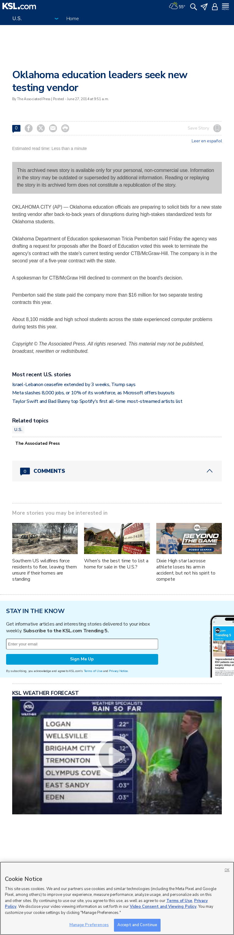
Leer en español (207, 141)
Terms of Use (93, 671)
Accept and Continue (137, 925)
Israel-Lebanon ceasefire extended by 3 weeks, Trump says (74, 384)
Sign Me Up (82, 659)
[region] (117, 898)
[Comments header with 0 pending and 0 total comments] (117, 471)
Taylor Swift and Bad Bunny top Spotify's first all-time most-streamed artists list (97, 401)
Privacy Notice (118, 671)
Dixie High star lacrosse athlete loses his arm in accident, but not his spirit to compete (186, 570)
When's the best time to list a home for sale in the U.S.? (116, 563)
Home (72, 18)
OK (227, 870)
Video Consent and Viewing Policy (163, 906)
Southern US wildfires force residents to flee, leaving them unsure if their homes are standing (44, 570)
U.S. (18, 429)
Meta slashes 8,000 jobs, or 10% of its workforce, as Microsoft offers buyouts (93, 392)
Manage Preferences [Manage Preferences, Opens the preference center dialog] (89, 925)
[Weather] (177, 6)
